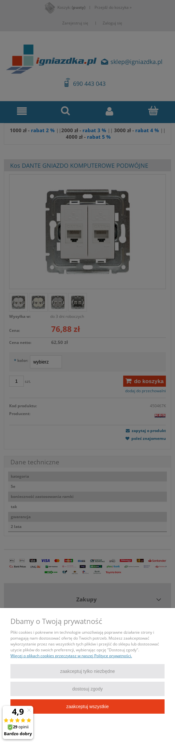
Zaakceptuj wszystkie (87, 706)
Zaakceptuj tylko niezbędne (87, 671)
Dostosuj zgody (87, 688)
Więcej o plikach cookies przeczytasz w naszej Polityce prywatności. (71, 656)
